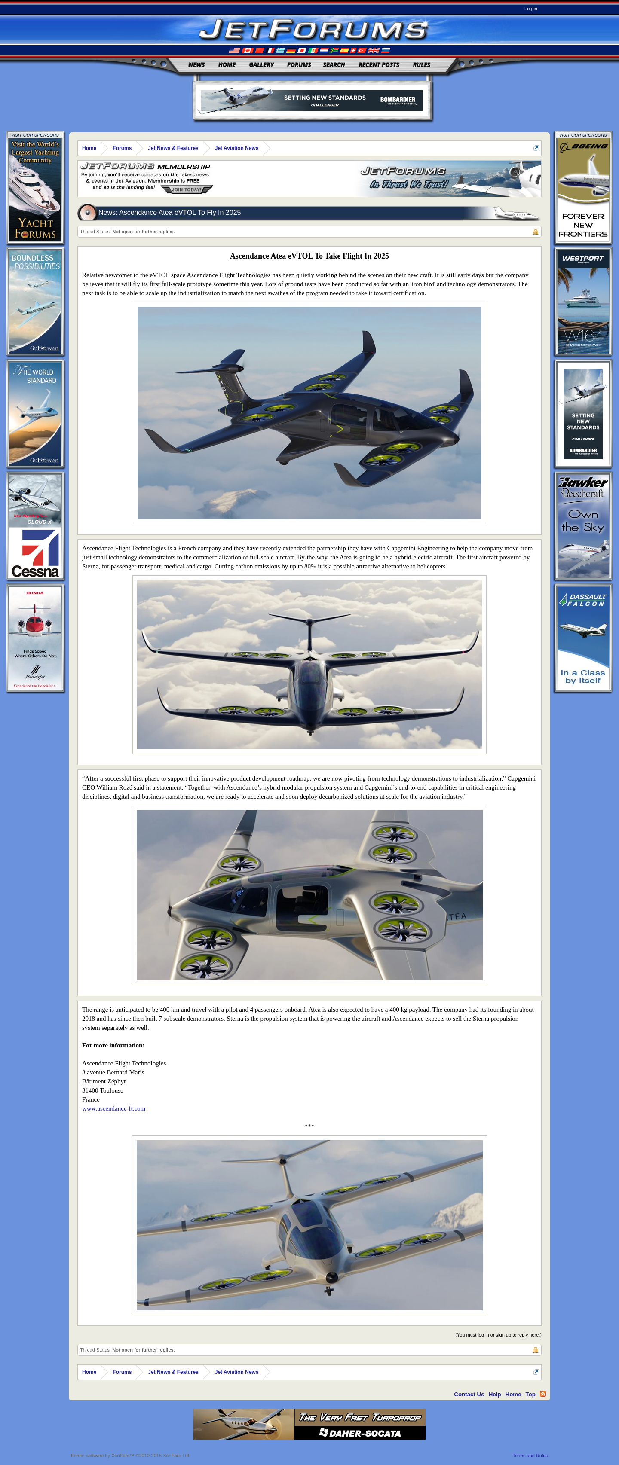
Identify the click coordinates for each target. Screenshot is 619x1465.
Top (531, 1394)
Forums (299, 65)
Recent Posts (379, 65)
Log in (530, 8)
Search (334, 65)
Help (495, 1394)
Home (227, 65)
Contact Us (469, 1394)
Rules (421, 65)
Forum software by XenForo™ (130, 1455)
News (197, 65)
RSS (543, 1394)
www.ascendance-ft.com (113, 1108)
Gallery (261, 65)
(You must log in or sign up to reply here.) (498, 1334)
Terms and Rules (530, 1455)
